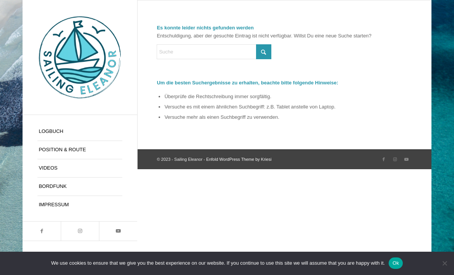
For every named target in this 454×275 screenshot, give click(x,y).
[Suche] (214, 51)
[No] (444, 263)
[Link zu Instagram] (80, 231)
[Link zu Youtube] (118, 231)
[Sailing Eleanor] (80, 57)
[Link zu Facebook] (42, 231)
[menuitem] (79, 132)
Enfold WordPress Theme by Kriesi (239, 159)
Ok (395, 263)
